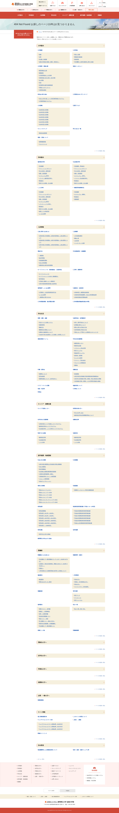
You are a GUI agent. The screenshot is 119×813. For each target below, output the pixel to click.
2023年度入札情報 (43, 117)
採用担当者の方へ (77, 408)
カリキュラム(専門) (44, 176)
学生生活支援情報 (77, 339)
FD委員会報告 (42, 90)
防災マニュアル (78, 350)
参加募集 (76, 374)
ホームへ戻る (41, 759)
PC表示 (67, 790)
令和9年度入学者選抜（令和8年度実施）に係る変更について (53, 237)
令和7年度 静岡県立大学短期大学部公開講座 (50, 464)
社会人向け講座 (42, 460)
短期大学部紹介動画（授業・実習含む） (49, 62)
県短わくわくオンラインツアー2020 (48, 502)
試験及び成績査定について (46, 332)
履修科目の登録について (45, 329)
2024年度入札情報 (43, 114)
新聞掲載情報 (42, 141)
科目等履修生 (42, 469)
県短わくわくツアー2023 (45, 495)
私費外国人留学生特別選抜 (46, 265)
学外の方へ (77, 584)
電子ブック (77, 595)
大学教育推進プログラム (45, 101)
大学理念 (75, 50)
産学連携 (75, 529)
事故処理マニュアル (79, 353)
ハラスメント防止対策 (80, 348)
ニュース (71, 765)
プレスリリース (43, 144)
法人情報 (41, 80)
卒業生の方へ (42, 669)
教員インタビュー (77, 66)
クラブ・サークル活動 (43, 385)
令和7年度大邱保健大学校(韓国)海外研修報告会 (86, 376)
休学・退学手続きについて (81, 322)
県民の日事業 (41, 485)
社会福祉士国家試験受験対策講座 (47, 471)
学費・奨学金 (41, 369)
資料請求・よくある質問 (44, 288)
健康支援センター (78, 343)
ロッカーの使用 (78, 358)
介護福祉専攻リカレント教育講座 (47, 476)
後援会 (76, 365)
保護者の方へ (42, 682)
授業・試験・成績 (42, 318)
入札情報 (40, 105)
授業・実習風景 (43, 173)
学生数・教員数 (43, 59)
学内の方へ (77, 579)
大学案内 (20, 15)
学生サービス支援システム (46, 322)
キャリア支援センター (43, 408)
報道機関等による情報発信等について (47, 749)
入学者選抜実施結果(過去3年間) (81, 301)
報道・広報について (43, 137)
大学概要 (40, 50)
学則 (40, 82)
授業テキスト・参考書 (44, 609)
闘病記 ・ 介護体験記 (44, 611)
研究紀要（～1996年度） (45, 525)
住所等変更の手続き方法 (80, 329)
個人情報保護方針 (42, 716)
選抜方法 (40, 251)
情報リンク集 (41, 630)
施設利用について (77, 385)
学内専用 (41, 745)
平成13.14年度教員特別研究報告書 (83, 523)
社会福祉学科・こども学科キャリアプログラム (51, 428)
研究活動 (40, 529)
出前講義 (75, 460)
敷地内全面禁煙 (43, 133)
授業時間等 (42, 325)
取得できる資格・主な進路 (46, 183)
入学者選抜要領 (78, 235)
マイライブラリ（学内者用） (81, 586)
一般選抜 (41, 255)
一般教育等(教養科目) (78, 187)
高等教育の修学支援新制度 (46, 85)
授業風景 (76, 199)
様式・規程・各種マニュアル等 (81, 749)
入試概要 (75, 231)
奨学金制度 (42, 376)
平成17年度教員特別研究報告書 (82, 515)
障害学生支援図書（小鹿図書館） (47, 623)
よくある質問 (42, 213)
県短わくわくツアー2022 (45, 497)
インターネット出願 (79, 243)
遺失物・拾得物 (78, 355)
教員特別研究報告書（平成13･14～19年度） (84, 506)
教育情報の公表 (43, 70)
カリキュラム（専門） (80, 176)
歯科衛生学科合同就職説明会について (84, 415)
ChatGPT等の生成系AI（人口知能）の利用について (52, 334)
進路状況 (75, 433)
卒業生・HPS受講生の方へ (81, 582)
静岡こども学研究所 (44, 211)
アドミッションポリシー (45, 168)
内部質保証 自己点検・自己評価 (47, 77)
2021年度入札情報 (43, 122)
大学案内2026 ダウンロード (80, 94)
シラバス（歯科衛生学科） (46, 178)
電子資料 (75, 591)
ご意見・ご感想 (77, 719)
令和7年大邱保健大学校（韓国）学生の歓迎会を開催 (87, 378)
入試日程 (76, 240)
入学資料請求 (55, 773)
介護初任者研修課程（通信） (46, 474)
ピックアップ (72, 771)
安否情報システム (91, 778)
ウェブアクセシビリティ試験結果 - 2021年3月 (51, 726)
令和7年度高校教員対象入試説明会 (48, 283)
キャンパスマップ (42, 128)
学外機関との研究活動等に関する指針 (84, 62)
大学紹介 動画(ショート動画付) (47, 281)
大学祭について (77, 388)
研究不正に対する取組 (44, 534)
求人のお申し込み (78, 412)
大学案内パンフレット (57, 776)
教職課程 (41, 73)
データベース (77, 597)
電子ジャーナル (78, 600)
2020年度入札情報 (43, 124)
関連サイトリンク (42, 733)
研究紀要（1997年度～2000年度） (48, 523)
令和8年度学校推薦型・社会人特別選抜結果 (85, 294)
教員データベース (56, 771)
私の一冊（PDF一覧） (80, 609)
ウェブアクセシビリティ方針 (45, 719)
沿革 (40, 57)
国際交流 (75, 369)
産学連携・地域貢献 (86, 15)
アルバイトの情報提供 (80, 362)
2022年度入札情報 (43, 119)
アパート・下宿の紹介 (80, 360)
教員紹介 (41, 180)
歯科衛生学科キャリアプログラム (47, 426)
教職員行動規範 (78, 57)
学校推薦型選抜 (43, 260)
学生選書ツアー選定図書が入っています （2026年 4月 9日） (53, 560)
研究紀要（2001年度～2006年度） (48, 520)
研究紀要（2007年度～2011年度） (48, 518)
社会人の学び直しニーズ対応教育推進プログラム (51, 98)
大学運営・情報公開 (43, 66)
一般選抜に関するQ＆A (45, 297)
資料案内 (40, 604)
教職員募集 (41, 700)
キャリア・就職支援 (68, 15)
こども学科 (41, 187)
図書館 (100, 15)
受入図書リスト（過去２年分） (47, 621)
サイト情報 (41, 712)
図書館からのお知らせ (43, 555)
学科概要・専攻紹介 (79, 166)
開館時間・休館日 (77, 555)
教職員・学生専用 (91, 780)
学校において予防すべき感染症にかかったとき (86, 332)
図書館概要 (76, 630)
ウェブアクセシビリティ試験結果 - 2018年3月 (51, 724)
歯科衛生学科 (41, 161)
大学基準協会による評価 (45, 75)
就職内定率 (76, 419)
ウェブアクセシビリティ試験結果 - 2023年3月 (51, 729)
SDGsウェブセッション (45, 481)
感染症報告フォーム (43, 339)
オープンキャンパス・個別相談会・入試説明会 (50, 269)
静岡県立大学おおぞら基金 (45, 538)
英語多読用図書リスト (44, 616)
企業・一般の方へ (44, 695)
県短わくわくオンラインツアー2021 (48, 499)
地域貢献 (75, 485)
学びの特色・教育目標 (44, 171)
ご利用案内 (76, 575)
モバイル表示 (51, 790)
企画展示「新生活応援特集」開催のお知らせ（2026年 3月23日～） (53, 564)
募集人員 (76, 238)
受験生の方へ (42, 642)
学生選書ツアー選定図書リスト (47, 626)
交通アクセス (76, 105)
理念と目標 (77, 54)
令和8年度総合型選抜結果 (80, 297)
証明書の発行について (80, 325)
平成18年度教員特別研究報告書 (82, 513)
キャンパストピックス (75, 768)
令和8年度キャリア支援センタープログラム (50, 424)
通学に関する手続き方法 (80, 327)
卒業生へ (41, 568)
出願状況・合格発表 (78, 288)
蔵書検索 (40, 591)
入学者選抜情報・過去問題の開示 (46, 301)
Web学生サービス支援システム (95, 775)
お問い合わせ (55, 779)
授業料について (43, 374)
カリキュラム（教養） (80, 194)
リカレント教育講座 (44, 479)
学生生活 (53, 15)
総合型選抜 (42, 258)
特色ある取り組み (42, 94)
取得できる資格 (42, 433)
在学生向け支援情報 (43, 419)
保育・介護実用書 (43, 613)
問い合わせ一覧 (77, 128)
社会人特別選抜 (43, 262)
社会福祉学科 (76, 161)
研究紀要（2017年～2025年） (46, 513)
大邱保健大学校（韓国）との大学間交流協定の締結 (87, 381)
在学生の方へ (42, 655)
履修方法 (41, 327)
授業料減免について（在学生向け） (48, 378)
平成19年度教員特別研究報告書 (82, 510)
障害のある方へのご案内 (45, 582)
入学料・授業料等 (77, 269)
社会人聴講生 (42, 466)
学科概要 (41, 166)
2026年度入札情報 (43, 109)
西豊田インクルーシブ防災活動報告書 (84, 490)
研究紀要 (40, 506)
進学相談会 (42, 278)
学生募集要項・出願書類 (79, 251)
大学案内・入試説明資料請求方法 (47, 292)
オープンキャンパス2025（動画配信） (49, 276)
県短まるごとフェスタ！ (45, 490)
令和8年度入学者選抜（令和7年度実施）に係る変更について (53, 241)
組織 (40, 54)
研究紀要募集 (42, 510)
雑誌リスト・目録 (43, 618)
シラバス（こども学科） (45, 204)
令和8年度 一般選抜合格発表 (81, 292)
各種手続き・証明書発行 (79, 318)
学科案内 (31, 15)
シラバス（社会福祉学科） (81, 178)
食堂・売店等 (41, 388)
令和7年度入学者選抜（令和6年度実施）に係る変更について (53, 246)
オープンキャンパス (44, 274)
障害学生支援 (77, 345)
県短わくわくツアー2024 (45, 492)
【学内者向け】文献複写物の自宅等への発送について (52, 570)
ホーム (40, 31)
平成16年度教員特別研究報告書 (82, 518)
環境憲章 (76, 59)
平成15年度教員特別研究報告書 (82, 520)
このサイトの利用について (80, 716)
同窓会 (39, 392)
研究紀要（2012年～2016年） (46, 515)
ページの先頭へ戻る (100, 150)
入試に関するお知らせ (43, 231)
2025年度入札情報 (43, 112)
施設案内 (40, 575)
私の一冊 (75, 604)
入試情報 (42, 15)
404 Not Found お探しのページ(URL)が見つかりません (24, 34)
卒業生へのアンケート (44, 87)
